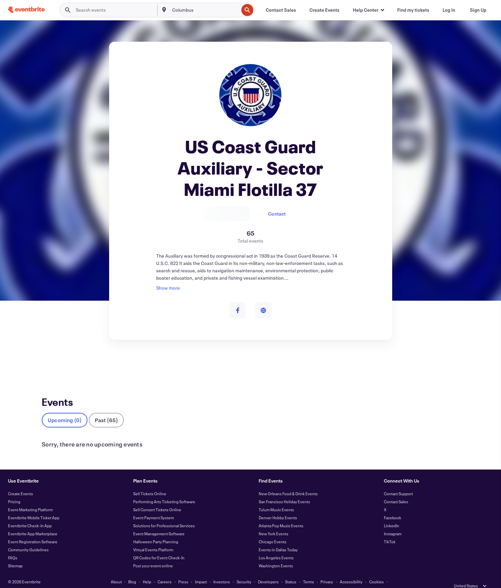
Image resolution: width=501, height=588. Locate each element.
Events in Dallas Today (278, 538)
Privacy (326, 570)
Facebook (392, 506)
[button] (368, 10)
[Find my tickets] (413, 10)
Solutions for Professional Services (164, 514)
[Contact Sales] (280, 10)
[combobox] (204, 10)
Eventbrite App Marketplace (32, 522)
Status (290, 570)
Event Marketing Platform (30, 498)
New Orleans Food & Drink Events (288, 482)
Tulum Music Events (276, 498)
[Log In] (449, 10)
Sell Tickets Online (149, 482)
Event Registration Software (32, 530)
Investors (221, 570)
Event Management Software (159, 522)
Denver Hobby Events (278, 506)
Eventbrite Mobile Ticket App (33, 506)
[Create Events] (324, 10)
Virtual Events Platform (153, 538)
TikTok (390, 530)
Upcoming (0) (64, 408)
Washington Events (276, 554)
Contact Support (398, 482)
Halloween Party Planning (155, 530)
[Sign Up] (478, 10)
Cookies (376, 570)
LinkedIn (391, 514)
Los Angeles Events (276, 546)
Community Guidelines (28, 538)
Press (183, 570)
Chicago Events (272, 530)
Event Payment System (153, 506)
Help (147, 570)
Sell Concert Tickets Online (157, 498)
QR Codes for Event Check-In (159, 546)
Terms (308, 570)
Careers (165, 570)
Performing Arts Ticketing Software (164, 490)
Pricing (14, 490)
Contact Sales (396, 490)
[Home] (26, 10)
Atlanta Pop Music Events (281, 514)
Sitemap (15, 554)
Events (49, 364)
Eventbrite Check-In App (30, 514)
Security (244, 570)
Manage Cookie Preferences (250, 578)
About (116, 570)
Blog (132, 570)
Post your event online (153, 554)
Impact (201, 570)
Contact (277, 214)
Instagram (393, 522)
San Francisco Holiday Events (284, 490)
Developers (268, 570)
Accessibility (351, 570)
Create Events (20, 482)
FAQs (12, 546)
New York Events (273, 522)
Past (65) (106, 408)
